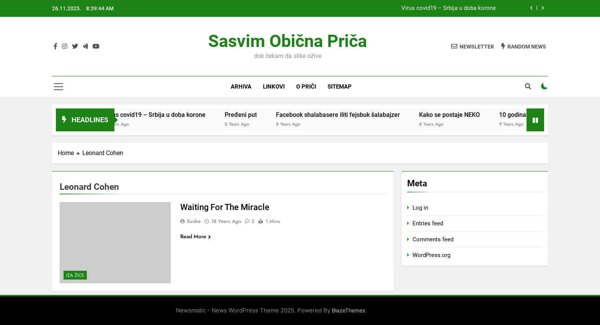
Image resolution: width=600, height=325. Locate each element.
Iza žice (75, 275)
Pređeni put (249, 114)
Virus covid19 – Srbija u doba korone (448, 8)
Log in (420, 207)
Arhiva (241, 86)
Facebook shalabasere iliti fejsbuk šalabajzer (346, 114)
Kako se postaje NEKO (457, 114)
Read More (195, 236)
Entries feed (427, 223)
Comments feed (432, 239)
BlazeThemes (348, 310)
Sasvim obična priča (287, 41)
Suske (194, 221)
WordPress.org (431, 255)
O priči (306, 86)
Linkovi (274, 86)
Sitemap (340, 86)
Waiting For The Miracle (224, 207)
